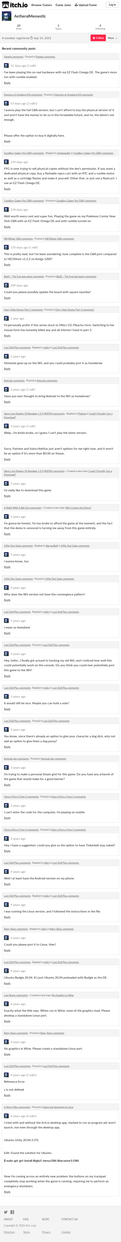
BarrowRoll (52, 545)
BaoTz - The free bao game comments (24, 276)
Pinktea (82, 413)
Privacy (46, 1232)
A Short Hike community (17, 1107)
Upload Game (86, 5)
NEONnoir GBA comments (18, 238)
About (8, 1219)
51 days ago (18, 65)
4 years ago (18, 871)
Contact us (69, 1219)
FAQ (25, 1219)
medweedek (63, 153)
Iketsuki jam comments (16, 758)
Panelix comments (13, 56)
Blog (45, 1219)
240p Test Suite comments (18, 545)
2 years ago (18, 356)
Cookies (66, 1232)
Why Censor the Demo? (78, 507)
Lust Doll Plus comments (17, 347)
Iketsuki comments (14, 380)
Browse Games (41, 5)
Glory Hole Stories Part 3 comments (23, 309)
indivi (46, 347)
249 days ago (19, 285)
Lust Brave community (16, 995)
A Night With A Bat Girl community (23, 507)
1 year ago (17, 318)
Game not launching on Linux (58, 1107)
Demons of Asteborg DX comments (23, 94)
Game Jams (63, 5)
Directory (9, 1232)
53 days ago (18, 103)
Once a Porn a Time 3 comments (21, 796)
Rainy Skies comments (16, 928)
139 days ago (19, 162)
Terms (26, 1232)
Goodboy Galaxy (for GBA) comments (24, 153)
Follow (98, 37)
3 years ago (18, 426)
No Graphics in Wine (63, 995)
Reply (7, 82)
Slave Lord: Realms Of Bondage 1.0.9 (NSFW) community (34, 413)
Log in (112, 4)
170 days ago (19, 247)
